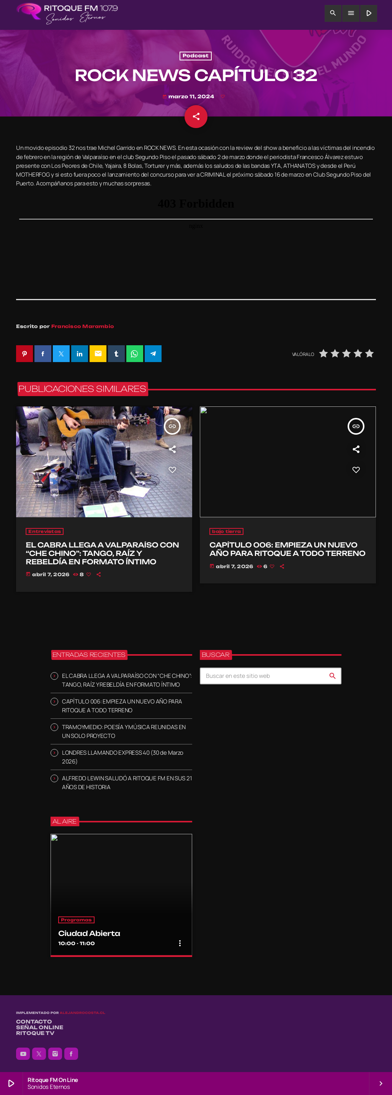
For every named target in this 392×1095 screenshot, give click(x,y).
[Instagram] (55, 1054)
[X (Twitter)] (39, 1054)
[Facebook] (71, 1054)
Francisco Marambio (82, 326)
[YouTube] (23, 1054)
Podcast (196, 56)
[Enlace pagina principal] (67, 13)
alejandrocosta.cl (82, 1013)
